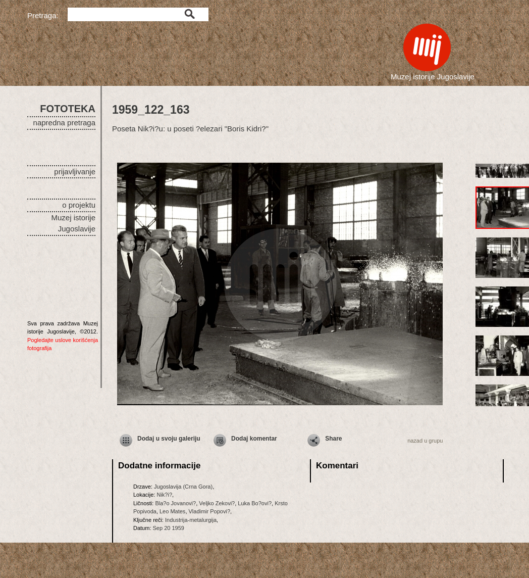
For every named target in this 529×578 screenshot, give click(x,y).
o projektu (78, 205)
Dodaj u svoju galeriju (168, 438)
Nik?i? (164, 495)
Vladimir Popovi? (210, 511)
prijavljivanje (74, 171)
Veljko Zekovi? (217, 503)
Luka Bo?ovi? (255, 503)
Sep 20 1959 (168, 528)
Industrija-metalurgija (191, 520)
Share (333, 438)
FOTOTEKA (67, 108)
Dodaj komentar (254, 438)
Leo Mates (172, 511)
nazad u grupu (425, 441)
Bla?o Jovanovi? (175, 503)
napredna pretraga (64, 122)
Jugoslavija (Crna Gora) (183, 487)
